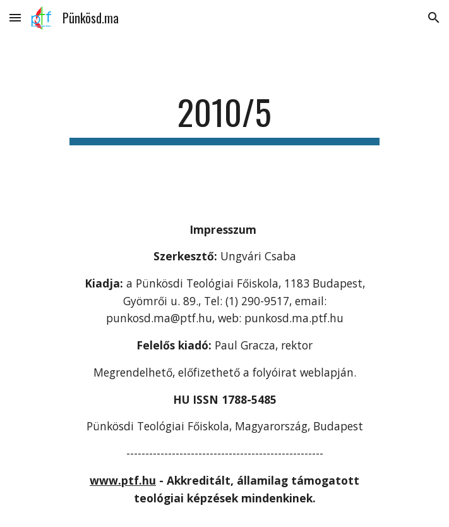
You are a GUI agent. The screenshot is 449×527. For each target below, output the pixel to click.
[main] (224, 118)
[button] (15, 17)
